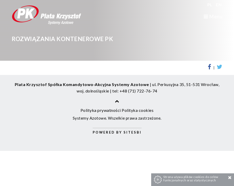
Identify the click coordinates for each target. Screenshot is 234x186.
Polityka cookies (137, 110)
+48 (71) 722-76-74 (138, 90)
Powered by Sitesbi (117, 132)
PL (210, 4)
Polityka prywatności (101, 110)
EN (219, 4)
